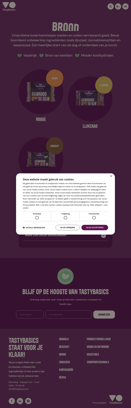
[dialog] (65, 204)
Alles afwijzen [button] (67, 227)
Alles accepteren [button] (94, 227)
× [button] (111, 176)
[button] (34, 227)
